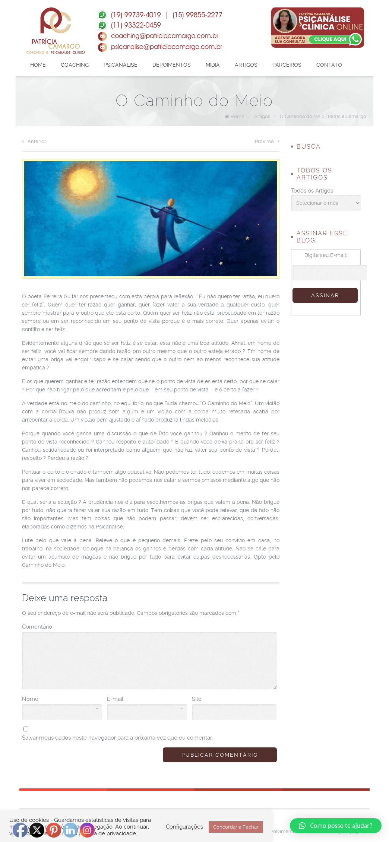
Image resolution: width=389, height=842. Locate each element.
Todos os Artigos (312, 190)
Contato (329, 65)
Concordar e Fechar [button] (236, 827)
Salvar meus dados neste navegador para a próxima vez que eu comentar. (117, 737)
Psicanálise (120, 65)
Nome (60, 699)
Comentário (37, 626)
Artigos (246, 65)
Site (197, 699)
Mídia (213, 65)
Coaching (75, 65)
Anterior (34, 141)
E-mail (145, 699)
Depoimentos (171, 65)
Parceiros (286, 65)
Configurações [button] (184, 826)
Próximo (267, 141)
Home (38, 65)
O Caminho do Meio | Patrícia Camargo (323, 116)
